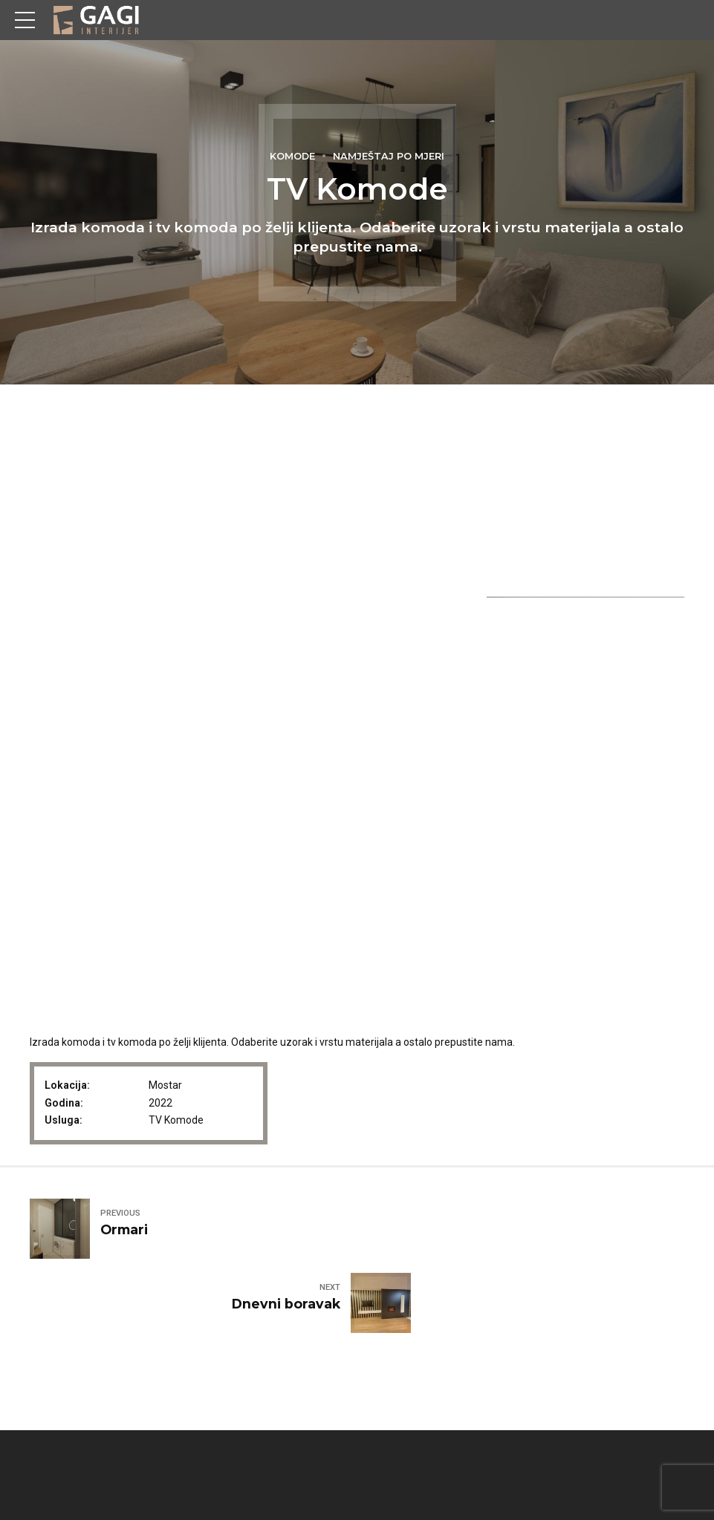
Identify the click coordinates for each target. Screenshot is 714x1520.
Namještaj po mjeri (388, 156)
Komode (292, 156)
